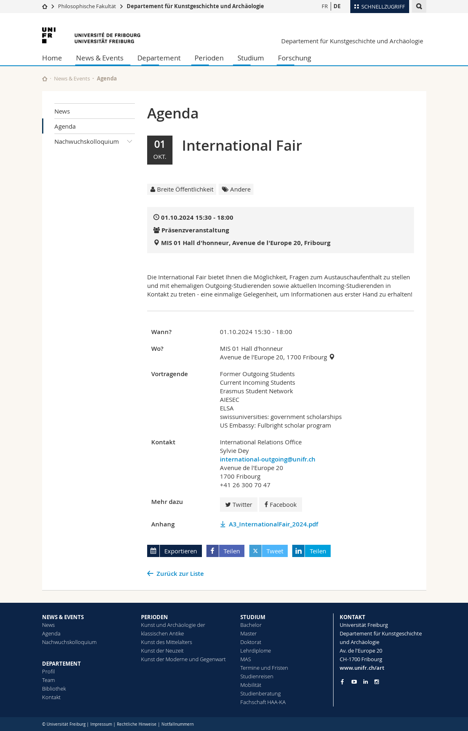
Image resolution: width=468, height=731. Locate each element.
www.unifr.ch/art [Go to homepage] (362, 667)
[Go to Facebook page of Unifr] (342, 681)
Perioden (209, 57)
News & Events (99, 57)
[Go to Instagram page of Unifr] (376, 681)
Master (248, 633)
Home (52, 57)
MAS (245, 659)
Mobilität (250, 685)
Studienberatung (260, 693)
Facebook (280, 504)
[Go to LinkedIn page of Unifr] (365, 681)
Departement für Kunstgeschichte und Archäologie (195, 6)
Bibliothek (54, 688)
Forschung (294, 57)
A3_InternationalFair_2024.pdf (273, 524)
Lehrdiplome (255, 650)
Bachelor (251, 624)
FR (325, 6)
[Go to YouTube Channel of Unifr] (354, 681)
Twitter (238, 504)
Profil (48, 671)
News (62, 111)
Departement (159, 57)
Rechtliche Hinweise (137, 724)
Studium (250, 57)
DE (337, 6)
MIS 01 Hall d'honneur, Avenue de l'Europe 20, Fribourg (245, 242)
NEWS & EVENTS (63, 617)
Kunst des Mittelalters (166, 642)
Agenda (65, 126)
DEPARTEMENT (61, 663)
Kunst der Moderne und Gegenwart (183, 659)
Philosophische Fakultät (87, 6)
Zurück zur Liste (180, 573)
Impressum (101, 724)
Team (48, 680)
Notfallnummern (177, 724)
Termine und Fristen (264, 667)
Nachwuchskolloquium (94, 141)
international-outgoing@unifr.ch (268, 459)
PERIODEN (154, 617)
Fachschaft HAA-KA (263, 702)
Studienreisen (256, 676)
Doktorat (250, 642)
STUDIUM (252, 617)
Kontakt (51, 697)
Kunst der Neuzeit (162, 650)
